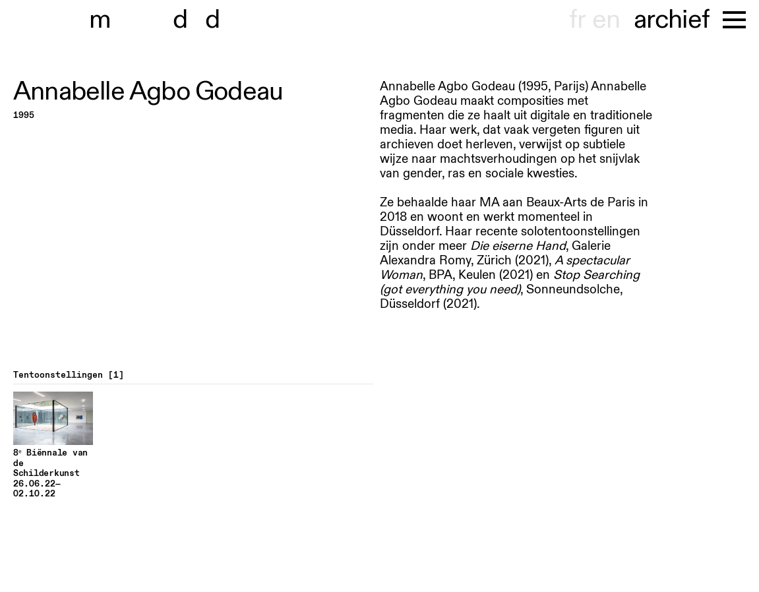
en (606, 20)
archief (672, 20)
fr (577, 20)
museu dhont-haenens (163, 20)
